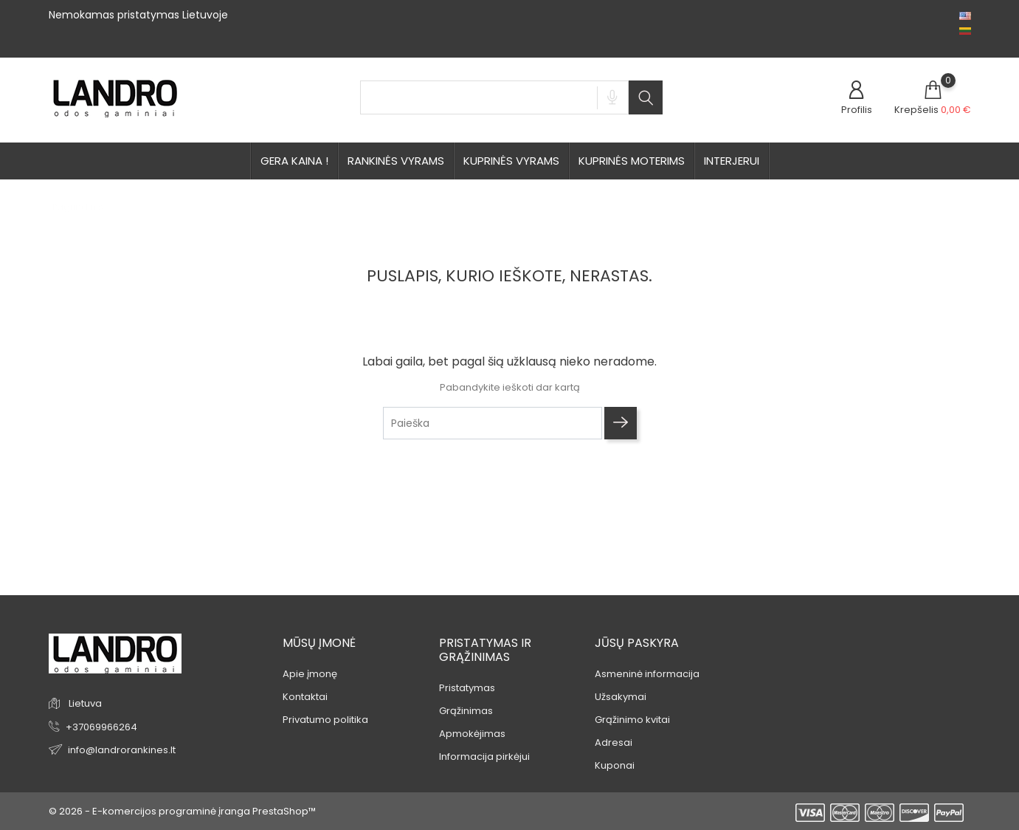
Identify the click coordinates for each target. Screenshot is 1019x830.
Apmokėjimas (472, 734)
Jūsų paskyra (637, 642)
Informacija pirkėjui (484, 757)
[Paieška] (493, 423)
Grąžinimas (466, 711)
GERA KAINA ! (294, 160)
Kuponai (615, 765)
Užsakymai (620, 697)
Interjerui (731, 160)
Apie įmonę (310, 674)
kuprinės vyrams (511, 160)
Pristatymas (467, 688)
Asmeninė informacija (647, 674)
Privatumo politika (325, 720)
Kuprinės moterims (631, 160)
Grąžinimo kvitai (632, 720)
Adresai (613, 742)
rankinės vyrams (396, 160)
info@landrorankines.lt (122, 750)
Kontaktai (305, 697)
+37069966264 (101, 727)
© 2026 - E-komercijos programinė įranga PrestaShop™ (182, 811)
